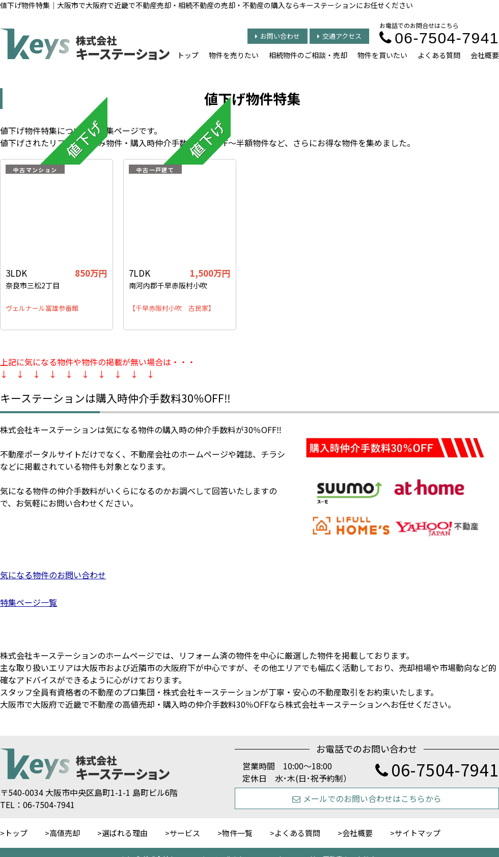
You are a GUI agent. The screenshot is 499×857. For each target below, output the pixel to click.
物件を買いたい (382, 55)
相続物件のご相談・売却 (308, 55)
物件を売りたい (234, 55)
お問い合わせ (277, 36)
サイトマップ (417, 832)
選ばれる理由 (125, 832)
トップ (188, 55)
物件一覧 (237, 832)
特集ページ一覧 (28, 602)
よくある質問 (439, 55)
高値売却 (64, 832)
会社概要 (484, 55)
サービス (185, 832)
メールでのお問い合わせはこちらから (366, 798)
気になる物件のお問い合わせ (53, 575)
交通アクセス (339, 36)
